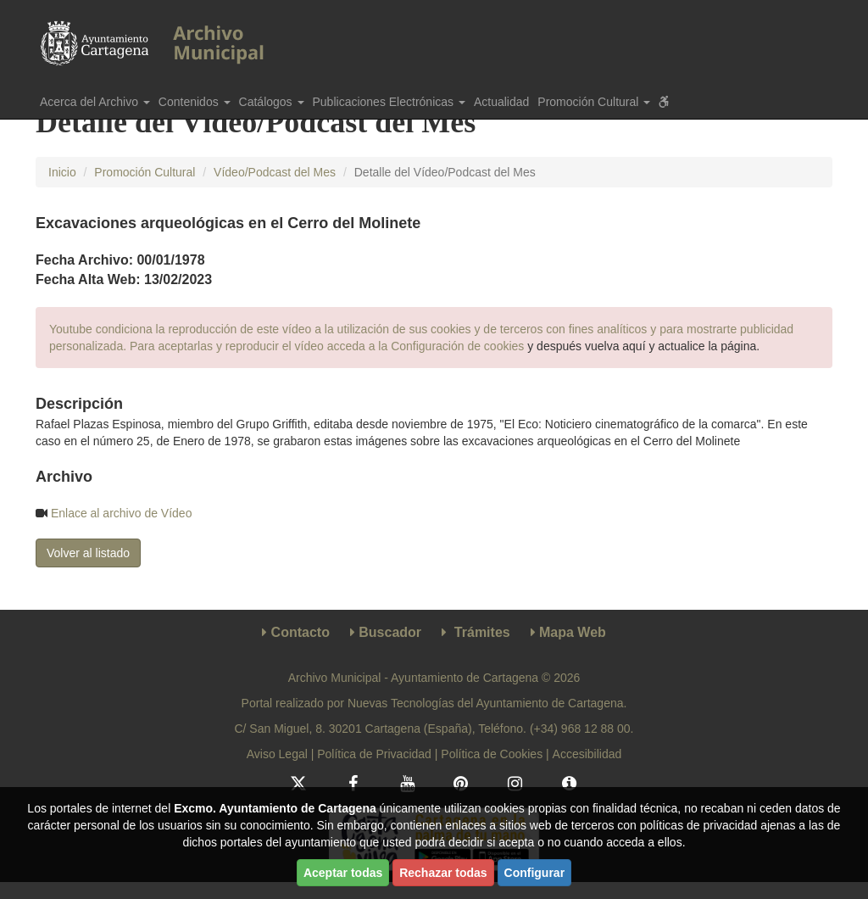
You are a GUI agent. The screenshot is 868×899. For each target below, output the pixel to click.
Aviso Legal (277, 754)
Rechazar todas (443, 872)
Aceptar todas (342, 872)
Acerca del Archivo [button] (95, 102)
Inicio (62, 172)
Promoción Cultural (144, 172)
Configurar (534, 872)
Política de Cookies (491, 754)
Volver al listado (88, 553)
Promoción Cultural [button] (593, 102)
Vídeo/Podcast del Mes (275, 172)
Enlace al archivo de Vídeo (121, 513)
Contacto (300, 632)
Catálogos (271, 102)
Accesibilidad (587, 754)
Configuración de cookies (457, 346)
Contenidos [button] (195, 102)
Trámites (482, 632)
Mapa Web (572, 632)
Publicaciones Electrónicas (389, 102)
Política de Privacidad (374, 754)
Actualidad (501, 102)
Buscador (390, 632)
